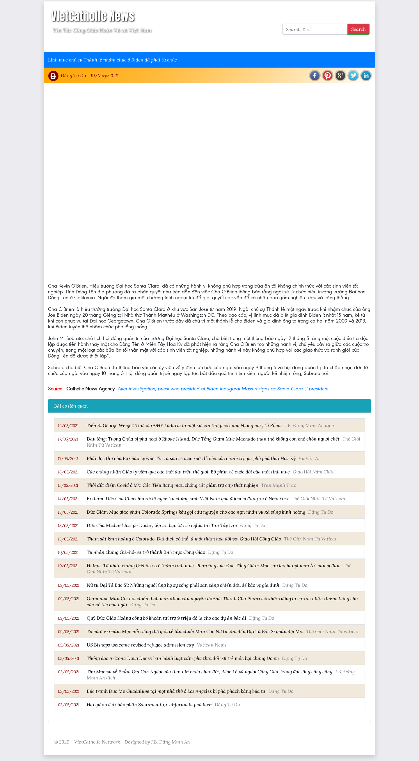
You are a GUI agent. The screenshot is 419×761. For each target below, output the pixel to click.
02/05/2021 (68, 704)
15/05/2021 (68, 485)
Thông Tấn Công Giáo (157, 44)
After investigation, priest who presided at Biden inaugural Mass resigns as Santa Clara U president (223, 389)
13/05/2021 (68, 512)
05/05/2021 (68, 645)
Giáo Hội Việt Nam (107, 44)
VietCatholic (202, 44)
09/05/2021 (68, 585)
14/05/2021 (68, 498)
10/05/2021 (68, 552)
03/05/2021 (68, 671)
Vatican (70, 44)
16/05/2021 (68, 472)
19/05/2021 (68, 425)
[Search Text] (315, 29)
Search (358, 29)
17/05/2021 (68, 439)
